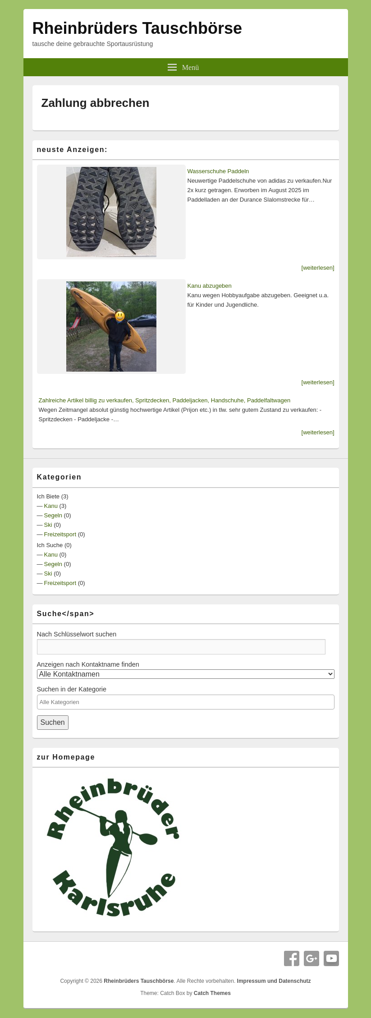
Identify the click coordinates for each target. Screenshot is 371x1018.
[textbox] (183, 702)
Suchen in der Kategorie (71, 689)
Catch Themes (212, 993)
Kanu (51, 505)
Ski (48, 524)
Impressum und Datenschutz (274, 981)
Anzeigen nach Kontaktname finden (88, 664)
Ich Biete (48, 496)
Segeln (53, 515)
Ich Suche (50, 545)
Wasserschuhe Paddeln (218, 171)
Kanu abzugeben (210, 285)
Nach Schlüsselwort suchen (77, 634)
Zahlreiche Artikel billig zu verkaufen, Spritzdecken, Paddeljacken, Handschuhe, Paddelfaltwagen (165, 400)
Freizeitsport (60, 534)
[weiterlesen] (318, 267)
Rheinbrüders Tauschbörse (137, 28)
